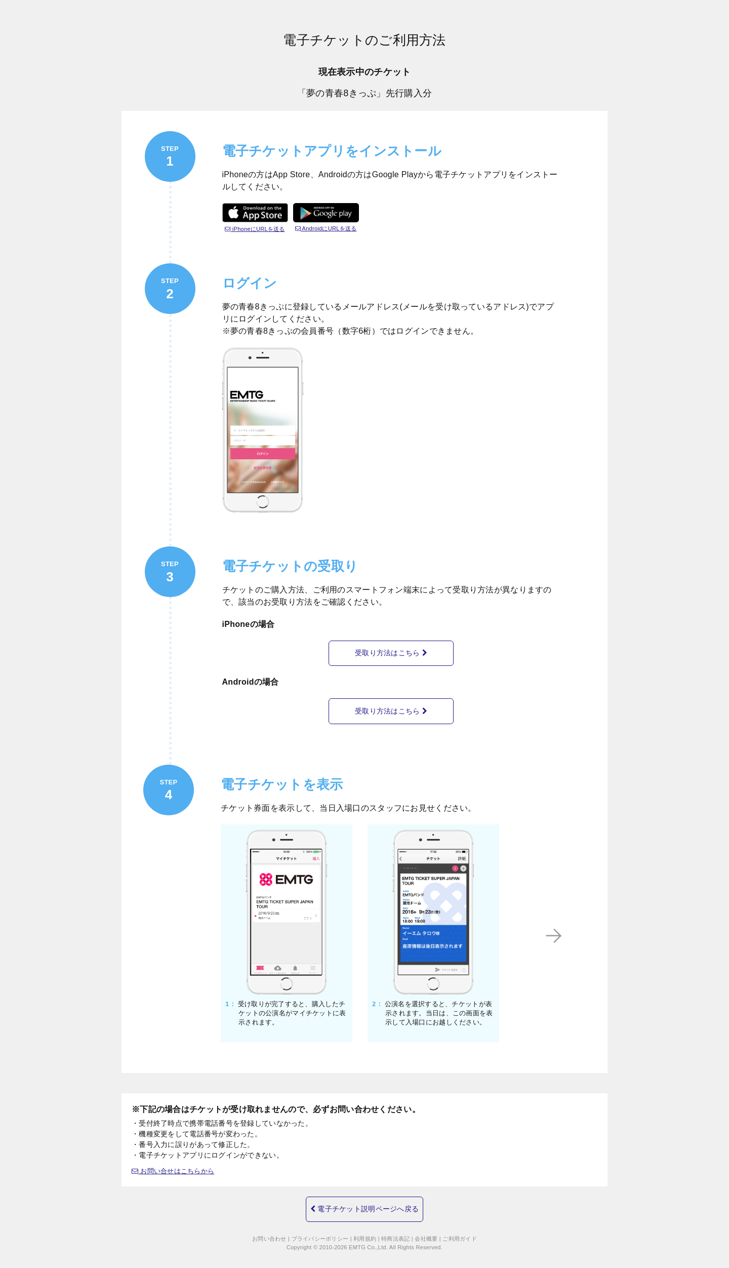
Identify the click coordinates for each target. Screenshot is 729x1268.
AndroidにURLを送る (326, 228)
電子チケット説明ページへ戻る (364, 1200)
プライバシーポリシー (320, 1235)
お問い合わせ (269, 1235)
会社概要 (426, 1235)
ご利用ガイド (459, 1235)
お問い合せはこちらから (176, 1163)
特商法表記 (395, 1235)
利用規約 (364, 1235)
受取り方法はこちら (391, 651)
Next (580, 928)
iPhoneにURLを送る (255, 229)
